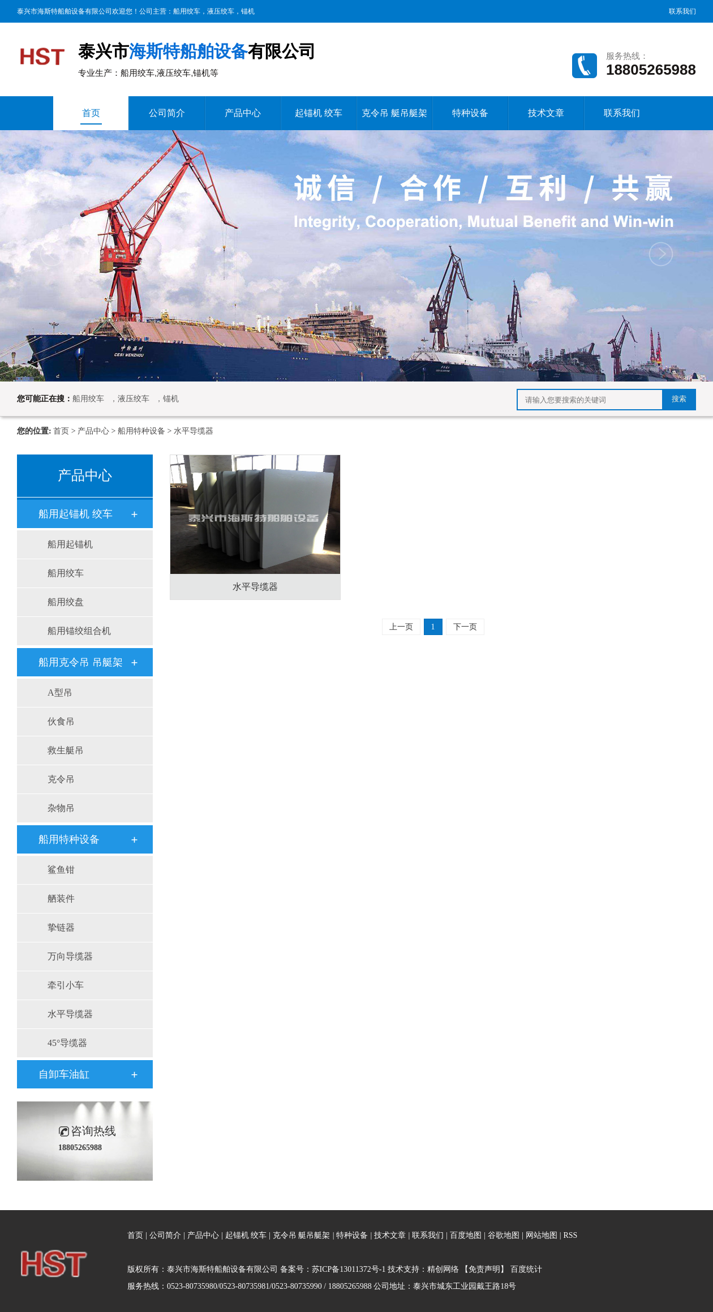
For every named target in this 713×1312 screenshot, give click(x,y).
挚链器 (61, 927)
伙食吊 (61, 721)
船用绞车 (186, 11)
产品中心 (243, 113)
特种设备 (470, 113)
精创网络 (443, 1269)
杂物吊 (61, 808)
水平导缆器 (193, 431)
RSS (570, 1235)
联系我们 (682, 11)
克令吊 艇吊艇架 (394, 113)
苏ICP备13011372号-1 (349, 1269)
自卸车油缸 (63, 1074)
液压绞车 (220, 11)
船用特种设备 (141, 431)
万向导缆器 (70, 956)
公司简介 (167, 113)
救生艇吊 (66, 750)
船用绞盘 (66, 602)
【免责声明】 (484, 1269)
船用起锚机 (70, 544)
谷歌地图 (503, 1235)
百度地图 (466, 1235)
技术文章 (546, 113)
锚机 (248, 11)
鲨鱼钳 (61, 869)
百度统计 (526, 1269)
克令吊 (61, 779)
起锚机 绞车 (318, 113)
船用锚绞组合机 (79, 631)
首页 (91, 116)
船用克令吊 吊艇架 (80, 662)
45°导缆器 (67, 1043)
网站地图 (543, 1235)
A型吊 (60, 692)
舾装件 (61, 898)
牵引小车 (66, 985)
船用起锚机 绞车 (75, 514)
